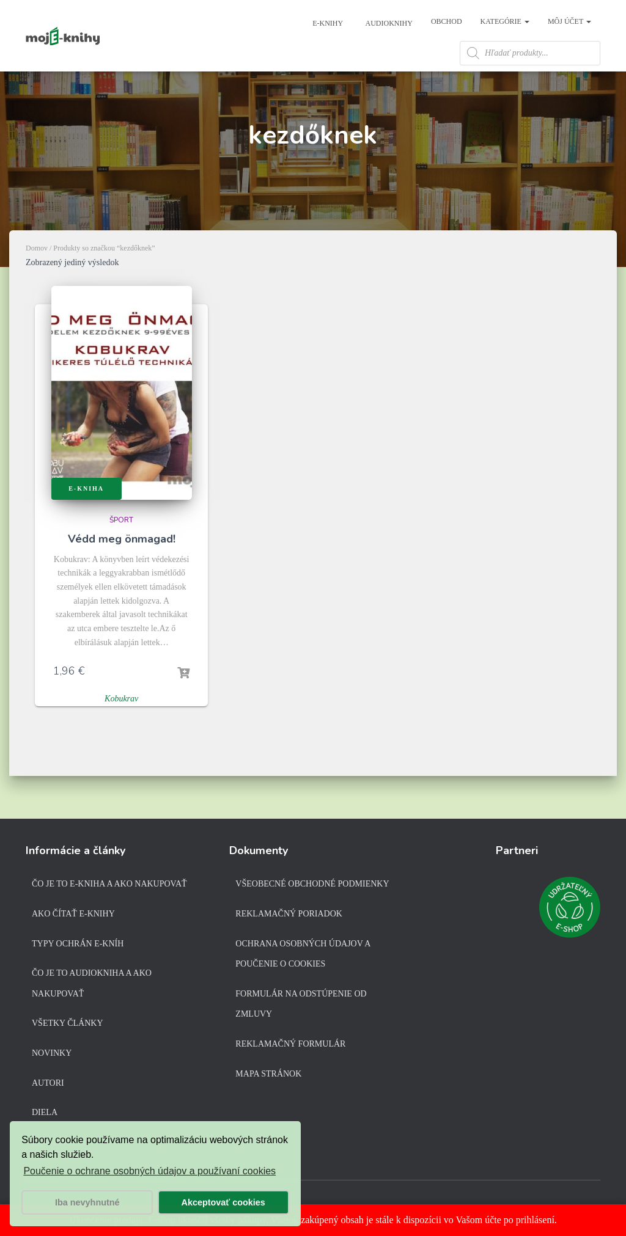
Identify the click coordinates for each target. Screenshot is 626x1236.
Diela (44, 1114)
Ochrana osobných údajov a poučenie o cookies (302, 956)
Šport (121, 547)
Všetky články (67, 1025)
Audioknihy (388, 23)
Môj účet (569, 21)
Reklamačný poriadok (288, 916)
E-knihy (327, 23)
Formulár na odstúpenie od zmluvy (300, 1007)
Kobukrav (121, 725)
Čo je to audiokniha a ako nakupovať (92, 986)
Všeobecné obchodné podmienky (312, 886)
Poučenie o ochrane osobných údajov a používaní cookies (149, 1171)
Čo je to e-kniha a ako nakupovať (109, 886)
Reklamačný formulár (290, 1046)
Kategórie (505, 21)
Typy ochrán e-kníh (77, 945)
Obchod (446, 21)
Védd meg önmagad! (121, 565)
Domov (37, 275)
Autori (48, 1084)
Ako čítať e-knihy (73, 916)
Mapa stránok (268, 1075)
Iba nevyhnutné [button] (87, 1202)
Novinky (52, 1055)
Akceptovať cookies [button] (223, 1202)
